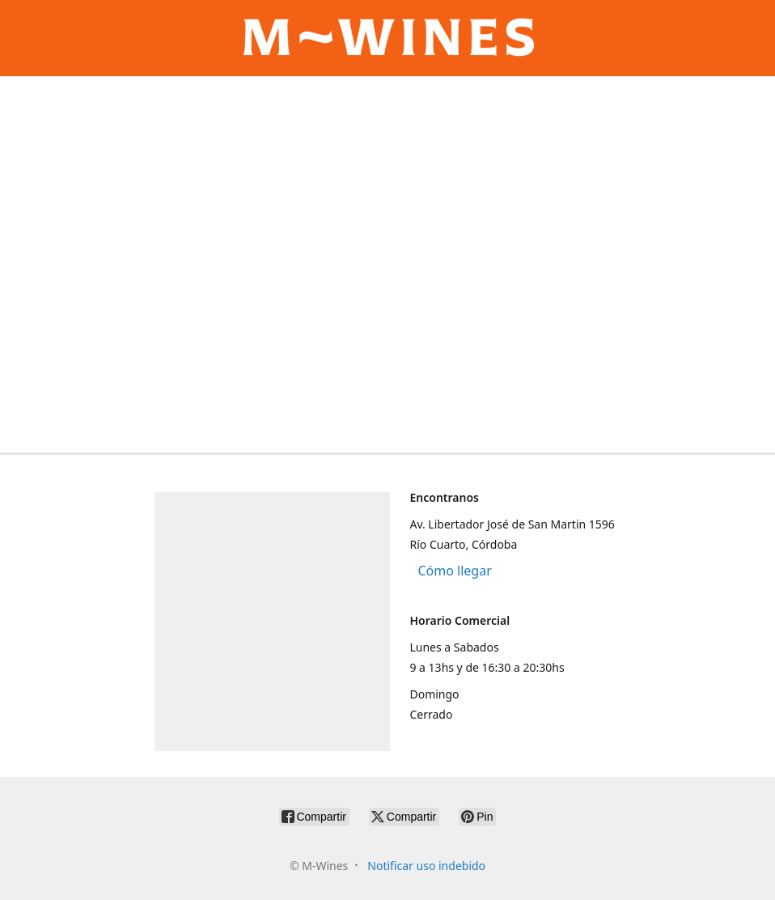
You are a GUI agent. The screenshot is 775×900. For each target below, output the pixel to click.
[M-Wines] (387, 38)
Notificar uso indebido (426, 865)
